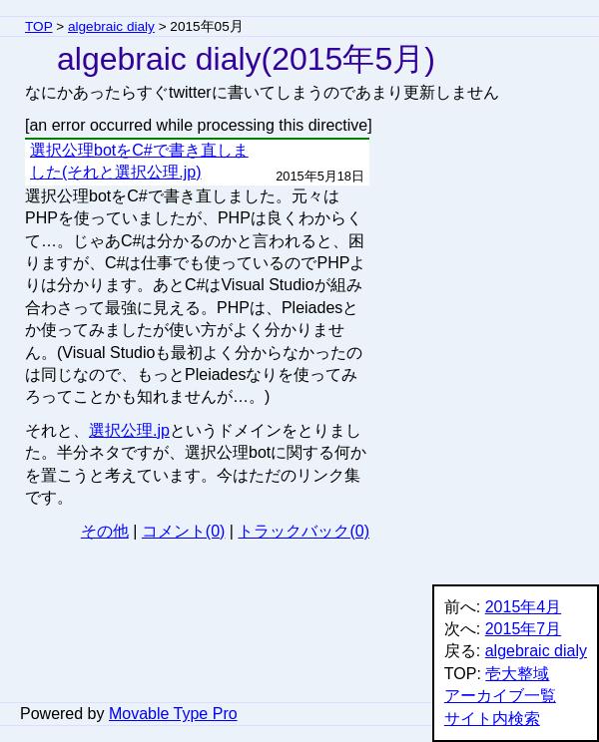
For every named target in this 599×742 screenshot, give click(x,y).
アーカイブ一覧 (500, 695)
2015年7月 (523, 628)
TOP (38, 26)
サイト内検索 (492, 718)
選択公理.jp (129, 430)
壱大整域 (517, 673)
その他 (105, 531)
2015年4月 (523, 606)
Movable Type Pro (173, 713)
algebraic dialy (111, 26)
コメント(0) (184, 531)
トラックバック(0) (303, 531)
